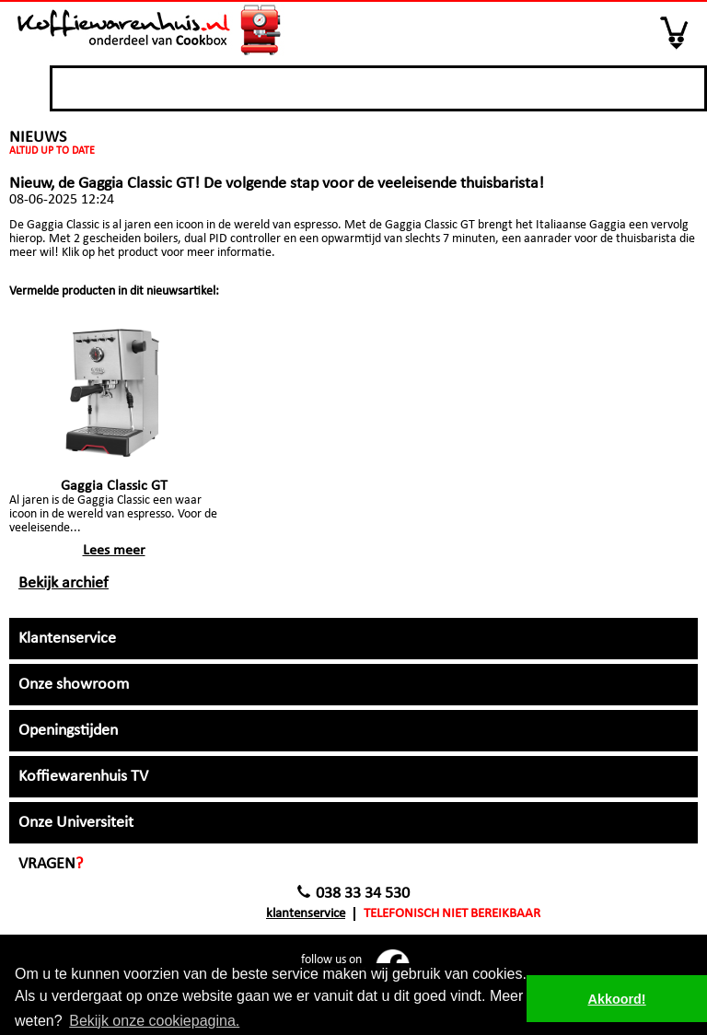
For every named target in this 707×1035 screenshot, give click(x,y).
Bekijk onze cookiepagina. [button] (154, 1021)
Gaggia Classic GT (114, 487)
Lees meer (114, 551)
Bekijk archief (63, 583)
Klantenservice (305, 914)
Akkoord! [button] (617, 999)
